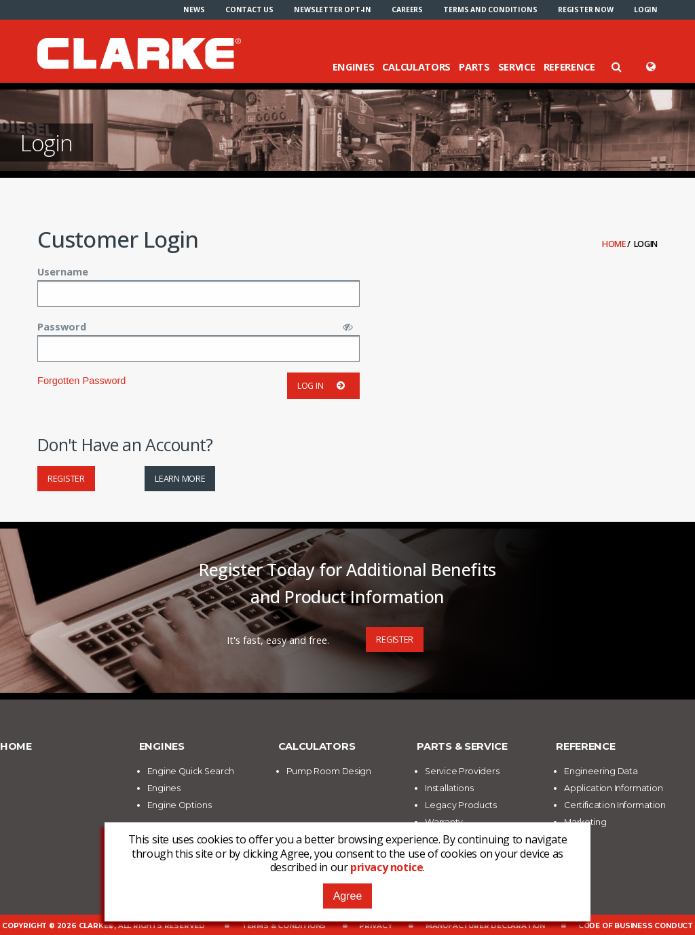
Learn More (180, 478)
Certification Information (615, 805)
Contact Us (249, 9)
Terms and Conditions (490, 9)
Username (62, 271)
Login (646, 9)
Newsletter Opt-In (332, 9)
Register (66, 478)
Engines (354, 66)
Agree (347, 896)
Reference (569, 66)
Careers (407, 9)
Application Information (613, 788)
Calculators (416, 66)
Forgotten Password (81, 380)
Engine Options (179, 805)
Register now (586, 9)
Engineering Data (600, 771)
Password (61, 326)
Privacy (375, 925)
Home (615, 244)
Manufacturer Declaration (485, 925)
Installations (449, 788)
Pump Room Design (328, 771)
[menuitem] (193, 9)
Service (517, 66)
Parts (474, 66)
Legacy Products (461, 805)
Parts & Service (462, 746)
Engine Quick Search (190, 771)
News (193, 9)
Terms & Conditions (284, 925)
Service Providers (462, 771)
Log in (323, 385)
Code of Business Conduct (635, 925)
